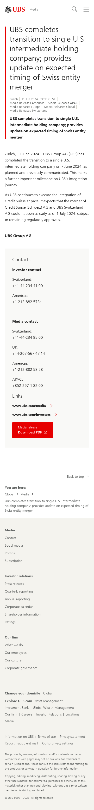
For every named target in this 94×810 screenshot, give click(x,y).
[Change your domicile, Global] (47, 693)
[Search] (75, 9)
